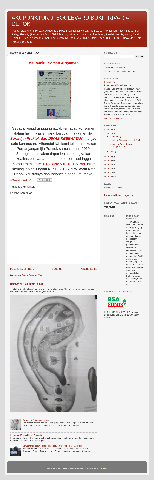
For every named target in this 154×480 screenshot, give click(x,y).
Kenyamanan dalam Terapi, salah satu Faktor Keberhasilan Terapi (52, 446)
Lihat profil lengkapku (113, 118)
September (115, 137)
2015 (109, 160)
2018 (109, 129)
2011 (109, 172)
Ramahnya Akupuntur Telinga (26, 284)
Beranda (57, 268)
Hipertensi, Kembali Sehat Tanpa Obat (27, 435)
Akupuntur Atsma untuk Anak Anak (124, 140)
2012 (109, 168)
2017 (109, 133)
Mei (112, 151)
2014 (109, 164)
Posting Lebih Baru (22, 268)
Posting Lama (88, 268)
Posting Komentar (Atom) (32, 275)
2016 (109, 156)
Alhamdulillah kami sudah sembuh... (120, 71)
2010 (109, 176)
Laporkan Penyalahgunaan (119, 195)
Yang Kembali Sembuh (114, 67)
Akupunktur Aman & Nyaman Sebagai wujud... (123, 145)
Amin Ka (111, 82)
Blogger (104, 469)
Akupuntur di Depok (113, 187)
